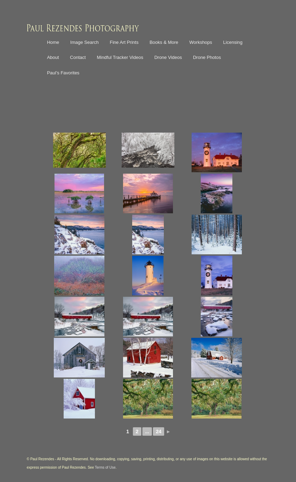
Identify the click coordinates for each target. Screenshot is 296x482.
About (53, 57)
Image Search (84, 42)
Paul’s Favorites (63, 72)
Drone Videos (168, 57)
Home (53, 42)
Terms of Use (105, 467)
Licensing (233, 42)
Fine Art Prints (124, 42)
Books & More (163, 42)
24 (158, 431)
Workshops (200, 42)
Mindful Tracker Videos (120, 57)
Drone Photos (207, 57)
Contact (78, 57)
